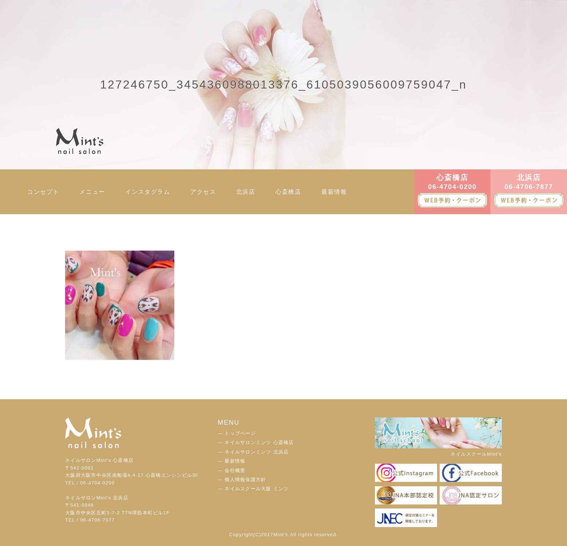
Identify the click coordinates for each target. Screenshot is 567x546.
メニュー (92, 192)
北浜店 (245, 192)
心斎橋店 (288, 192)
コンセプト (43, 192)
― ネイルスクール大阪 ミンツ (253, 488)
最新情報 (334, 192)
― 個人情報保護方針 (242, 479)
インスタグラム (147, 192)
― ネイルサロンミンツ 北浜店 (253, 452)
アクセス (203, 192)
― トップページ (237, 433)
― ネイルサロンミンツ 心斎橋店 (256, 442)
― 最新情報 (231, 461)
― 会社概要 (231, 470)
